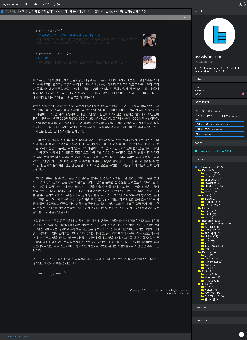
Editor (208, 208)
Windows (213, 277)
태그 (27, 4)
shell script (212, 179)
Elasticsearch (214, 205)
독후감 (211, 290)
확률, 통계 (212, 233)
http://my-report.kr (46, 30)
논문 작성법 (213, 246)
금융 (209, 242)
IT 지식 (211, 236)
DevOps (209, 252)
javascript (213, 183)
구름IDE (211, 268)
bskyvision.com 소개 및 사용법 (213, 151)
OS (206, 271)
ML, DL (211, 227)
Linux (210, 274)
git (209, 255)
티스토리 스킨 (214, 296)
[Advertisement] (96, 97)
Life (207, 283)
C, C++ (211, 192)
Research (210, 220)
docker (211, 258)
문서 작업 (212, 299)
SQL (209, 198)
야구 (209, 239)
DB (206, 195)
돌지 (203, 134)
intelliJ (210, 214)
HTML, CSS (214, 186)
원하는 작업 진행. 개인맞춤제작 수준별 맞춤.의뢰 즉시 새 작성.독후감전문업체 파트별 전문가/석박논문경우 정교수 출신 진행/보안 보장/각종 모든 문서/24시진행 (86, 41)
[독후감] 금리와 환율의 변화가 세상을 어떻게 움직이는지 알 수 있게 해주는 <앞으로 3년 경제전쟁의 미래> (82, 11)
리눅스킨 (208, 110)
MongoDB (212, 202)
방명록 (56, 4)
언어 (209, 249)
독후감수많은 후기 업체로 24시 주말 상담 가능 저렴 (68, 35)
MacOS (211, 280)
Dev (207, 170)
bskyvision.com (10, 4)
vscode (211, 211)
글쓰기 (45, 4)
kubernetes (213, 261)
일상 (209, 287)
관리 (36, 4)
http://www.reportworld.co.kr (51, 53)
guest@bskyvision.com (13, 336)
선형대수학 (213, 230)
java (209, 176)
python (212, 173)
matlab (211, 189)
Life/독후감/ (9, 11)
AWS (210, 265)
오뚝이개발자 (209, 129)
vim (208, 217)
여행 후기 (212, 293)
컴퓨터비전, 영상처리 (218, 224)
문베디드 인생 (212, 124)
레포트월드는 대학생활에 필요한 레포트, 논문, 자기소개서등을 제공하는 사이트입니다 (82, 62)
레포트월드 (43, 58)
